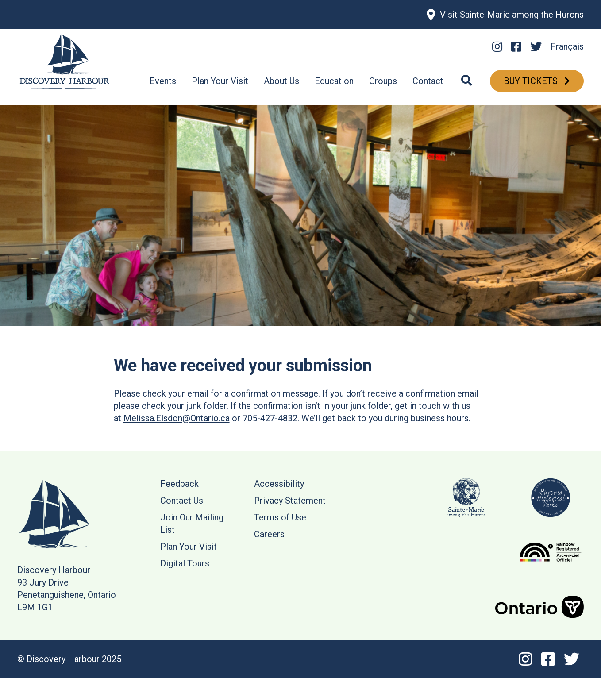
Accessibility (279, 483)
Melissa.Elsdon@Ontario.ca (176, 418)
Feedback (179, 483)
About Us (281, 81)
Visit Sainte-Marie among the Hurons (512, 14)
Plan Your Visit (220, 81)
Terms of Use (280, 517)
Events (163, 81)
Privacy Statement (290, 500)
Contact (427, 81)
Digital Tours (184, 563)
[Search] (466, 81)
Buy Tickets (532, 81)
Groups (383, 81)
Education (334, 81)
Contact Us (181, 500)
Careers (269, 534)
